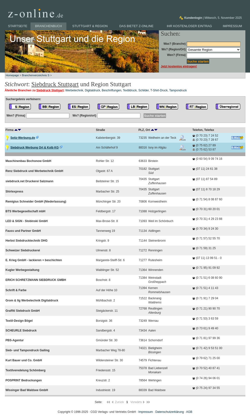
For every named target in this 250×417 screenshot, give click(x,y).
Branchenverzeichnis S (36, 75)
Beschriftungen (111, 90)
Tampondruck (178, 90)
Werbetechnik (74, 90)
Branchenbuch (48, 26)
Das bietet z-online (136, 26)
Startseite (17, 26)
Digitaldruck (92, 90)
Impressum (232, 26)
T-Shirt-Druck (159, 90)
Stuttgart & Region (90, 26)
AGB (189, 412)
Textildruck (130, 90)
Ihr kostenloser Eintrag (189, 26)
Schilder (143, 90)
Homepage (12, 75)
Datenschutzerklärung (169, 412)
